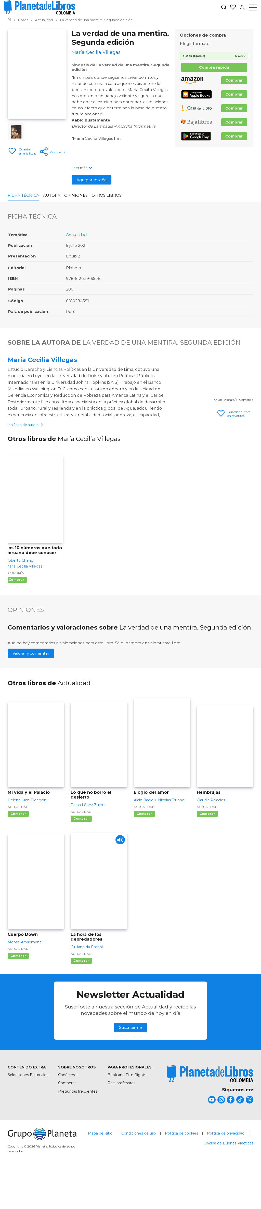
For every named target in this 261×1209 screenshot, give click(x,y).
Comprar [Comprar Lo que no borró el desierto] (81, 856)
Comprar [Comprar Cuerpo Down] (18, 993)
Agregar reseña (91, 179)
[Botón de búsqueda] (224, 7)
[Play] (119, 878)
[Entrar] (240, 7)
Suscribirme (130, 1065)
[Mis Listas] (231, 7)
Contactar (67, 1120)
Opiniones (76, 195)
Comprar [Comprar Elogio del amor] (144, 851)
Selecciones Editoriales (28, 1112)
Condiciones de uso (138, 1170)
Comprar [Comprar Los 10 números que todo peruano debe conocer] (16, 617)
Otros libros (107, 195)
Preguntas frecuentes (77, 1128)
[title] (210, 1111)
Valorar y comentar (30, 690)
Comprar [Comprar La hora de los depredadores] (81, 998)
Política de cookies (181, 1170)
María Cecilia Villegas (42, 359)
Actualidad (76, 234)
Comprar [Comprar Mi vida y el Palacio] (18, 851)
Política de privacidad (225, 1170)
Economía (15, 610)
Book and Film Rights (127, 1112)
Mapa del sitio (100, 1170)
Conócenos (68, 1112)
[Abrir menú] (253, 7)
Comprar (234, 80)
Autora (51, 195)
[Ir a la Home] (9, 20)
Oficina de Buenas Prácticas (228, 1180)
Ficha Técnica (23, 195)
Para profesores (121, 1120)
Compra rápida (214, 67)
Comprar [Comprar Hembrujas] (207, 851)
